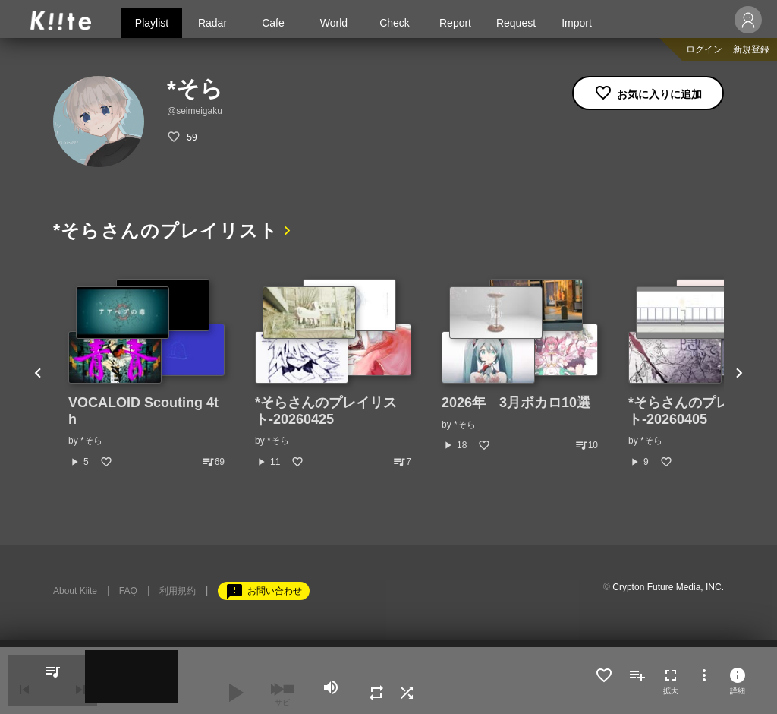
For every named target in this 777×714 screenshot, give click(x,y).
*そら (91, 439)
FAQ (128, 590)
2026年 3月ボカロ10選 (516, 401)
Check (394, 23)
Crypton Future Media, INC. (668, 586)
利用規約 (177, 590)
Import (577, 23)
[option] (146, 373)
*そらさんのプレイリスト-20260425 (326, 410)
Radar (212, 23)
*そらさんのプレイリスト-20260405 (699, 410)
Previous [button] (38, 373)
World (334, 23)
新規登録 (751, 49)
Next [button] (739, 373)
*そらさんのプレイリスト (169, 230)
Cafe (273, 23)
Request (516, 23)
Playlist (151, 23)
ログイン (704, 49)
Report (455, 23)
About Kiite (75, 590)
